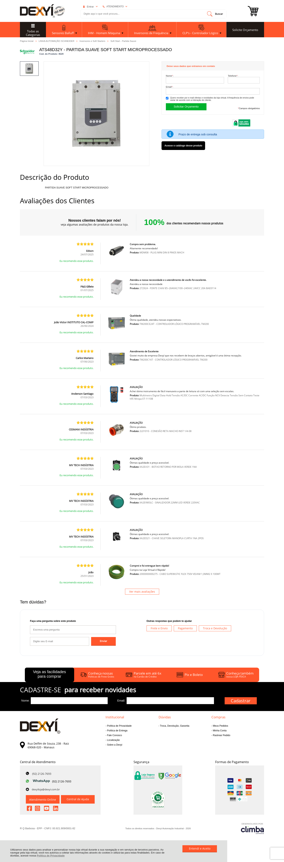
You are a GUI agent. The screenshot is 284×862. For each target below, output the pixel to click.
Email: (169, 86)
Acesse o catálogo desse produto (183, 145)
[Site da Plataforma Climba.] (252, 828)
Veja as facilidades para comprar (49, 674)
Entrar (90, 6)
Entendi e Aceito (199, 848)
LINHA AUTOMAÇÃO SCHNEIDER (57, 41)
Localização (113, 740)
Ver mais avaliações (142, 591)
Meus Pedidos (220, 725)
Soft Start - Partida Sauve (123, 41)
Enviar (103, 641)
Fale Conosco (114, 735)
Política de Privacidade (51, 855)
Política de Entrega (116, 730)
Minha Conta (219, 730)
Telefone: (233, 75)
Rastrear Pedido (221, 735)
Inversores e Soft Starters (92, 41)
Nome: (170, 75)
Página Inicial (27, 41)
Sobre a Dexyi (114, 744)
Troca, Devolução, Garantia (174, 725)
